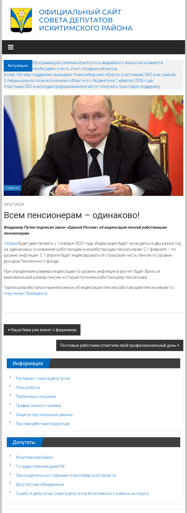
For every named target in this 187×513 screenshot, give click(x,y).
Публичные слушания (36, 396)
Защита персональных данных (44, 414)
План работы (28, 387)
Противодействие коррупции (43, 423)
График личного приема (38, 405)
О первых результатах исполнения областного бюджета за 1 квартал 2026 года (78, 80)
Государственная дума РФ (40, 466)
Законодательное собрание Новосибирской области (66, 475)
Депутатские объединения (40, 484)
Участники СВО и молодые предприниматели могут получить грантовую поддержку (82, 86)
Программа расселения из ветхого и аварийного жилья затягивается (97, 62)
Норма (11, 243)
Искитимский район (34, 457)
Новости (12, 188)
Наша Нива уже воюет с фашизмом (43, 330)
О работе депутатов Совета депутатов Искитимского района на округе (82, 493)
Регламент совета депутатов (43, 378)
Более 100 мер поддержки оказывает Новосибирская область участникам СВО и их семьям (90, 74)
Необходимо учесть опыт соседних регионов (74, 68)
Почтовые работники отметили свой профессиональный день (118, 345)
